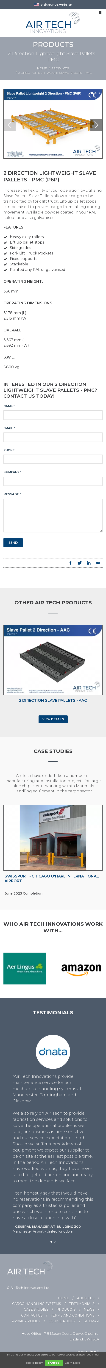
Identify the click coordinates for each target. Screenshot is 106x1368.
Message (12, 494)
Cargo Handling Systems (36, 1304)
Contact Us (32, 1315)
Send (13, 543)
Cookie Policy (62, 1321)
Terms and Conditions (73, 1315)
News (89, 1309)
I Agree (53, 1362)
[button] (92, 93)
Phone (8, 450)
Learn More (72, 1362)
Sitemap (91, 1321)
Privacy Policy (26, 1321)
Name (9, 406)
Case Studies (36, 1309)
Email (9, 428)
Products (60, 68)
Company (12, 472)
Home (42, 68)
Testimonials (82, 1304)
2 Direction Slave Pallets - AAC (53, 700)
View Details (53, 719)
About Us (86, 1298)
